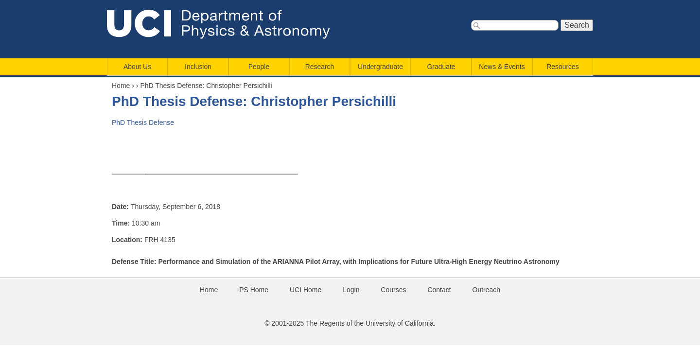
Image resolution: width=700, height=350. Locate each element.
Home (121, 85)
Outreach (486, 290)
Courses (393, 290)
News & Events (502, 66)
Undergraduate (380, 66)
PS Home (253, 290)
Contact (439, 290)
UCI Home (305, 290)
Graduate (441, 66)
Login (351, 290)
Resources (562, 66)
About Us (137, 66)
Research (319, 66)
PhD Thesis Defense (143, 122)
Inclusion (198, 66)
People (258, 66)
